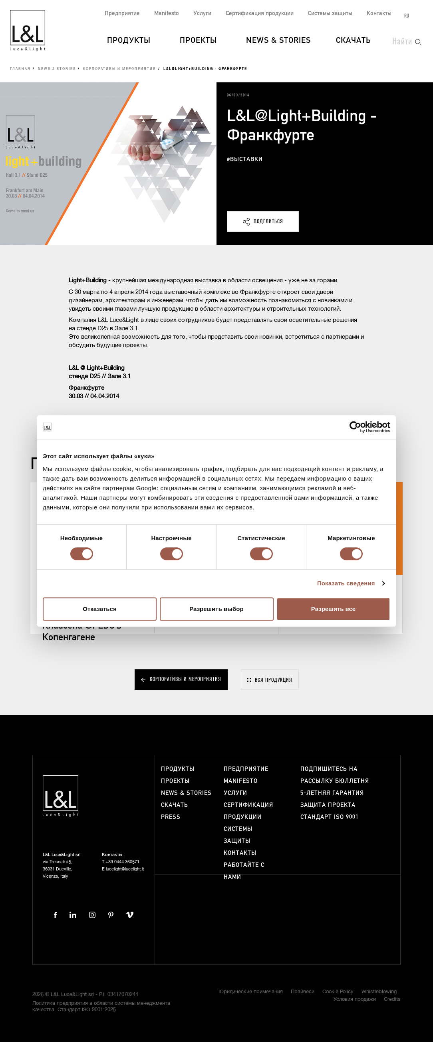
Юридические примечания (250, 991)
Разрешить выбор (216, 608)
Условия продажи (355, 999)
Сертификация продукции (260, 13)
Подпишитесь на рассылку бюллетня (334, 775)
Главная (20, 69)
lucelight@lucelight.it (125, 869)
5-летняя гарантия (332, 793)
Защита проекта (328, 805)
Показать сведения (346, 583)
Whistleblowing (379, 991)
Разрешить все (333, 608)
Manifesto (166, 13)
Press (171, 817)
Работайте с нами (244, 871)
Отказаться (99, 608)
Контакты (379, 13)
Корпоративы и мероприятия (119, 69)
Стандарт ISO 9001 (329, 817)
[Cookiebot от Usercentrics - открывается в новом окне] (355, 427)
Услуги (202, 13)
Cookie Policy (338, 991)
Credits (392, 999)
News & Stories (278, 41)
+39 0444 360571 (122, 862)
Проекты (198, 41)
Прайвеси (302, 991)
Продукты (129, 41)
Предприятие (122, 13)
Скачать (353, 41)
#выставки (245, 159)
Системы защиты (330, 13)
